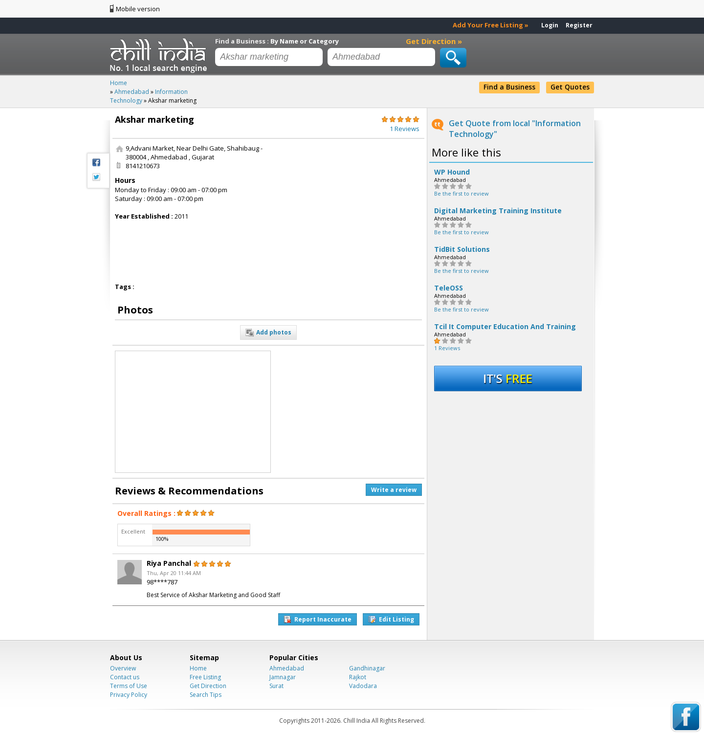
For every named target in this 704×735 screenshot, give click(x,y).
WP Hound (452, 172)
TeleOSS (448, 288)
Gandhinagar (367, 668)
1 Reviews (447, 348)
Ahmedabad (286, 668)
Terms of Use (128, 686)
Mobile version (138, 8)
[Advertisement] (348, 205)
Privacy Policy (128, 694)
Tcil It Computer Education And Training (505, 326)
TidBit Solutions (462, 249)
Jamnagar (282, 677)
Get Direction (208, 686)
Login (549, 25)
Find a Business (509, 86)
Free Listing (205, 677)
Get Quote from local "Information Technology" (515, 128)
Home (198, 668)
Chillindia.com (160, 55)
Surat (276, 686)
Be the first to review (461, 193)
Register (579, 25)
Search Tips (205, 694)
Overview (123, 668)
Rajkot (357, 677)
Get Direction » (434, 41)
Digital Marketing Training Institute (498, 210)
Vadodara (363, 686)
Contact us (124, 677)
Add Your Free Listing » (490, 25)
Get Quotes (570, 86)
